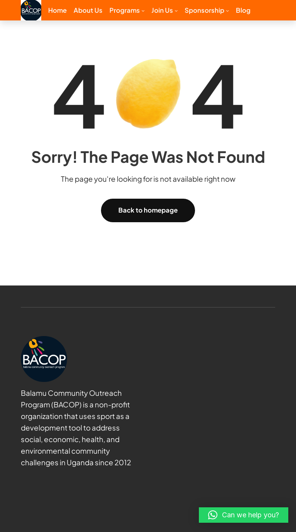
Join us (162, 10)
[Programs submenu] (143, 10)
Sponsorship (204, 10)
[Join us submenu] (176, 10)
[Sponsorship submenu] (227, 10)
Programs (124, 10)
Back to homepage (148, 210)
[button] (243, 515)
